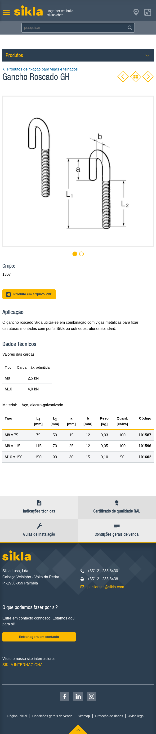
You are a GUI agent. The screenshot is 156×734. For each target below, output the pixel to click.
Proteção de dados (109, 716)
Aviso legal (136, 716)
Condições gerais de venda (52, 716)
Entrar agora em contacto (39, 637)
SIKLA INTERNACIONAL (23, 665)
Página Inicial (17, 716)
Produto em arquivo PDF (29, 294)
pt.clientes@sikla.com (105, 587)
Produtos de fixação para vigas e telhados (40, 69)
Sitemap (84, 716)
